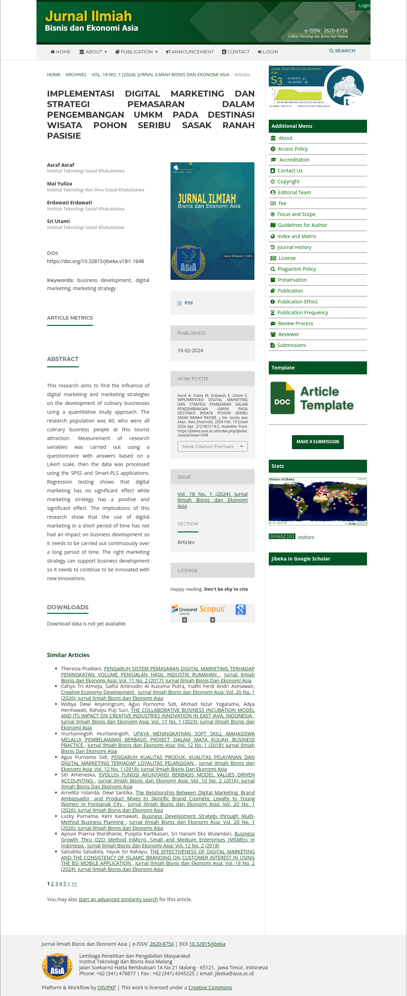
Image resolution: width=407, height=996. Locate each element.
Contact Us (290, 170)
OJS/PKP (107, 987)
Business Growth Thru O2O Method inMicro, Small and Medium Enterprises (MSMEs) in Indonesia (158, 839)
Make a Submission (317, 442)
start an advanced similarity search (118, 899)
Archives (76, 74)
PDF (189, 303)
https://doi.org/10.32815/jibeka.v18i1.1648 (95, 261)
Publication (134, 51)
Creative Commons (210, 987)
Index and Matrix (296, 236)
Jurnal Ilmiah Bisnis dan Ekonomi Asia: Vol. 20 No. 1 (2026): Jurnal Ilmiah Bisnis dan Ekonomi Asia (158, 695)
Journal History (293, 247)
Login (268, 51)
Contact (235, 51)
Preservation (292, 279)
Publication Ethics (298, 301)
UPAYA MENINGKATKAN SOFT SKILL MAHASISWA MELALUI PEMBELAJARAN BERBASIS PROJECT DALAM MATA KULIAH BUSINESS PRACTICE (158, 739)
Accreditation (294, 159)
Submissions (291, 345)
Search (342, 50)
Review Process (295, 323)
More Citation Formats (207, 446)
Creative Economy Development (98, 692)
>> (74, 883)
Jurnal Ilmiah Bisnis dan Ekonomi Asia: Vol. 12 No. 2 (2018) (153, 845)
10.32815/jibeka (207, 944)
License (287, 258)
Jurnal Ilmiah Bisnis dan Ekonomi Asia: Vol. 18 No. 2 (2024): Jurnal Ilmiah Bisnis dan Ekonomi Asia (158, 866)
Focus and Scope (297, 214)
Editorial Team (294, 192)
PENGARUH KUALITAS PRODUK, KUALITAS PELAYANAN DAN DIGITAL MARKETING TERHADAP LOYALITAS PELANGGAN (158, 760)
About (91, 51)
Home (61, 51)
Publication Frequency (303, 312)
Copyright (289, 181)
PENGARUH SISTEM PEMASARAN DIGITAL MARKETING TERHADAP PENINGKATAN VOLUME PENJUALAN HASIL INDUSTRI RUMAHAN (158, 671)
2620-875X (162, 944)
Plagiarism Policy (297, 269)
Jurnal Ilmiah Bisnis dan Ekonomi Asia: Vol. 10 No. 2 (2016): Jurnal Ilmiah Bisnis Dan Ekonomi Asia (158, 783)
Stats (278, 466)
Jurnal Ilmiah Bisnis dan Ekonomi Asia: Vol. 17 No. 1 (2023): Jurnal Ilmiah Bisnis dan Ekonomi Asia (158, 724)
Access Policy (292, 148)
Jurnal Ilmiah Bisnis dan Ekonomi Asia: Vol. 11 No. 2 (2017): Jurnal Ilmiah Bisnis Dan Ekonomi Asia (158, 677)
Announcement (190, 51)
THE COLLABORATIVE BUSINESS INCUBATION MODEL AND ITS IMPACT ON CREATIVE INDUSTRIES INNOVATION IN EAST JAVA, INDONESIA (158, 713)
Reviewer (288, 334)
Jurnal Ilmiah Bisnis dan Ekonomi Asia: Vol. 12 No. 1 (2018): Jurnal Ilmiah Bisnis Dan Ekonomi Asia (158, 748)
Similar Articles (68, 655)
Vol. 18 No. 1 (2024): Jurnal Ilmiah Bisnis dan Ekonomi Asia (160, 74)
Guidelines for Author (302, 225)
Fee (282, 203)
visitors (291, 537)
